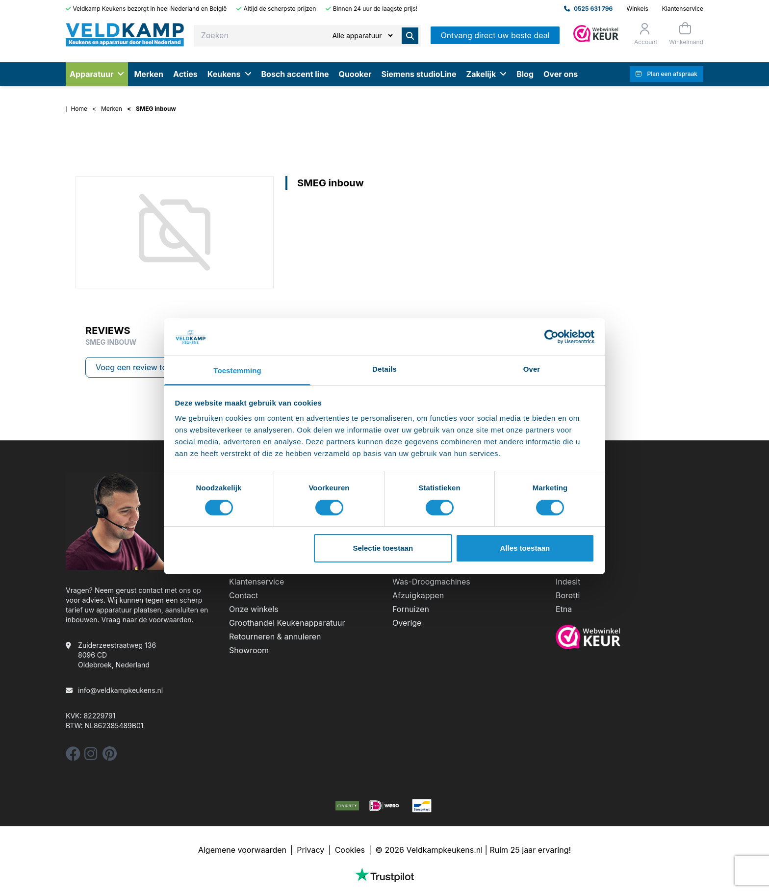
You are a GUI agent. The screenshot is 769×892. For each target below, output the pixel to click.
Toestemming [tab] (237, 370)
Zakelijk (486, 74)
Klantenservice (682, 8)
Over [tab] (531, 369)
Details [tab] (384, 369)
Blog (525, 74)
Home (79, 108)
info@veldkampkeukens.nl (120, 690)
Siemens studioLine (418, 74)
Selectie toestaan (383, 548)
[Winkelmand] (685, 34)
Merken (148, 74)
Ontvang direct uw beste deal (494, 35)
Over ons (560, 74)
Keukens (229, 74)
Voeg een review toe (133, 367)
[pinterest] (110, 756)
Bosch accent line (295, 74)
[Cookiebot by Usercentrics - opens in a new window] (551, 337)
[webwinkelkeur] (629, 637)
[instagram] (90, 756)
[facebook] (73, 756)
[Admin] (595, 33)
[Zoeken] (362, 35)
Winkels (637, 8)
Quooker (354, 74)
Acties (185, 74)
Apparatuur (97, 74)
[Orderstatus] (644, 34)
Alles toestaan (525, 548)
